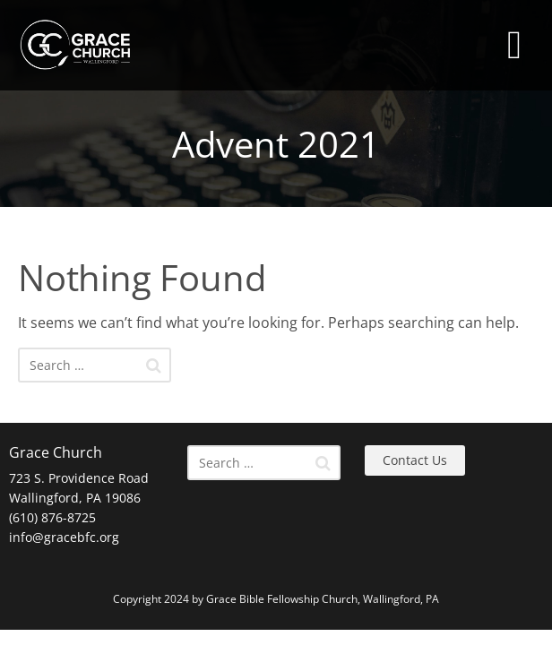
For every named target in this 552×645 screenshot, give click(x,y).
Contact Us (415, 460)
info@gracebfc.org (64, 537)
